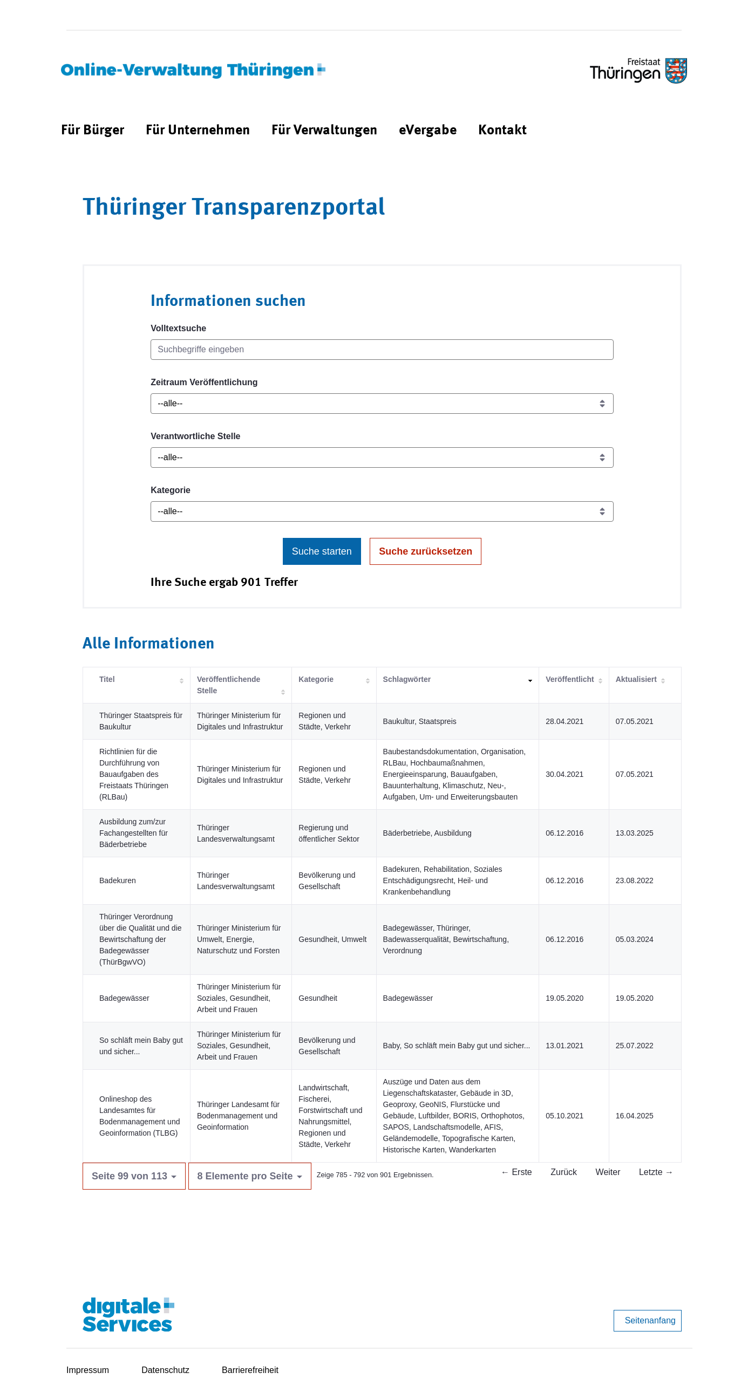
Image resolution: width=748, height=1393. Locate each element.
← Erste (516, 1172)
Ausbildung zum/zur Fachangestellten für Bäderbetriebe (133, 833)
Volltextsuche (178, 328)
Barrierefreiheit (250, 1370)
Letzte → (656, 1172)
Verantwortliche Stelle (195, 436)
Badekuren (117, 880)
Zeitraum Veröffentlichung (204, 382)
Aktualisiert (636, 679)
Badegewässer (124, 998)
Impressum (87, 1370)
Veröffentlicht (570, 679)
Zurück (563, 1172)
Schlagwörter (407, 679)
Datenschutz (165, 1370)
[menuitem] (92, 130)
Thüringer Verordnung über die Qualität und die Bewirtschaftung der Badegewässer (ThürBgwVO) (140, 939)
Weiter (608, 1172)
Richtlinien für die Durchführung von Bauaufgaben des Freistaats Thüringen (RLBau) (133, 774)
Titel (107, 679)
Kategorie (171, 490)
